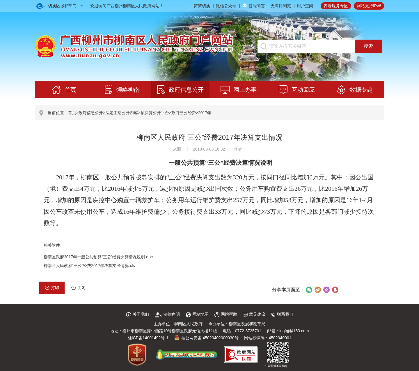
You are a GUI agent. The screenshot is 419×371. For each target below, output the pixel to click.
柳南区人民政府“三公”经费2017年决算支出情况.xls (89, 265)
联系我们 (282, 314)
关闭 (78, 287)
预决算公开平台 (155, 112)
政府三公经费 (183, 112)
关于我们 (137, 314)
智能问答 (256, 5)
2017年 (204, 112)
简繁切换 (202, 5)
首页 (72, 112)
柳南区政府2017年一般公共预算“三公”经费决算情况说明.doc (98, 257)
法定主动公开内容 (121, 112)
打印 (52, 287)
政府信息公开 (91, 112)
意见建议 (254, 314)
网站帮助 (225, 314)
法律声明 (167, 314)
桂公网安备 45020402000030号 (206, 337)
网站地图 (197, 314)
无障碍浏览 (281, 5)
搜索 (368, 46)
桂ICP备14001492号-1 (148, 337)
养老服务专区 (336, 5)
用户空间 (305, 5)
